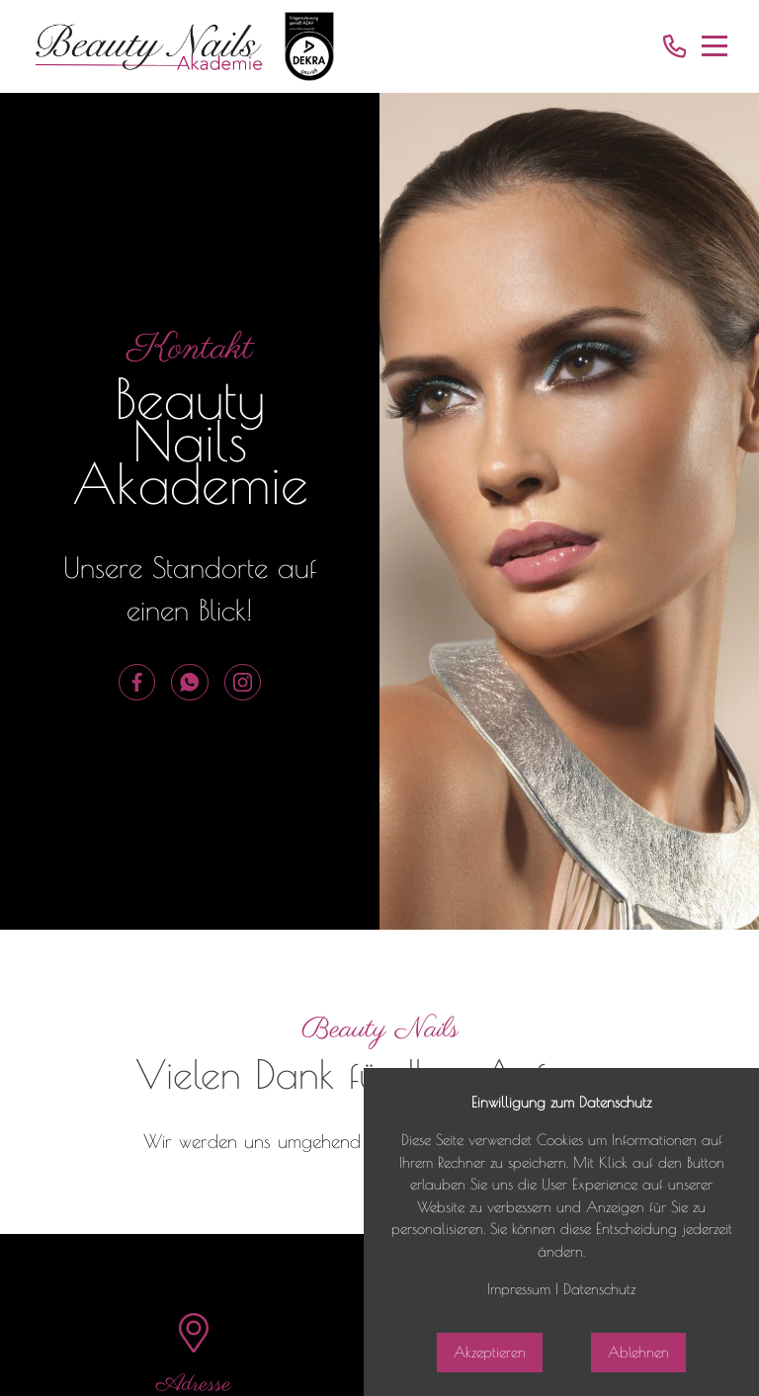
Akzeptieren (490, 1352)
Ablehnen (638, 1352)
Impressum (518, 1288)
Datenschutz (599, 1288)
